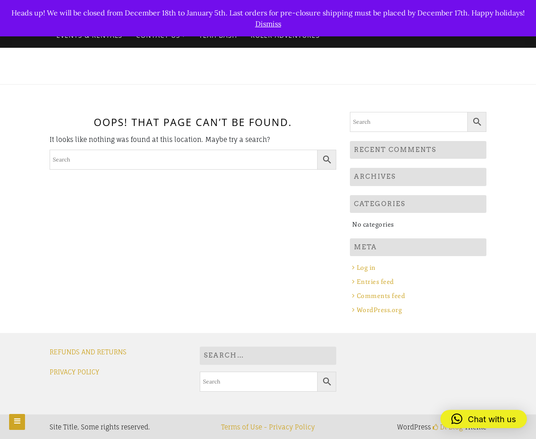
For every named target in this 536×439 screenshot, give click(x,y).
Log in (366, 268)
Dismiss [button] (268, 23)
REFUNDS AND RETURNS (88, 352)
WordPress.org (379, 310)
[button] (483, 419)
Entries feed (375, 282)
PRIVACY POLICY (74, 372)
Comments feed (381, 296)
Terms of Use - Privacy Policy (268, 427)
